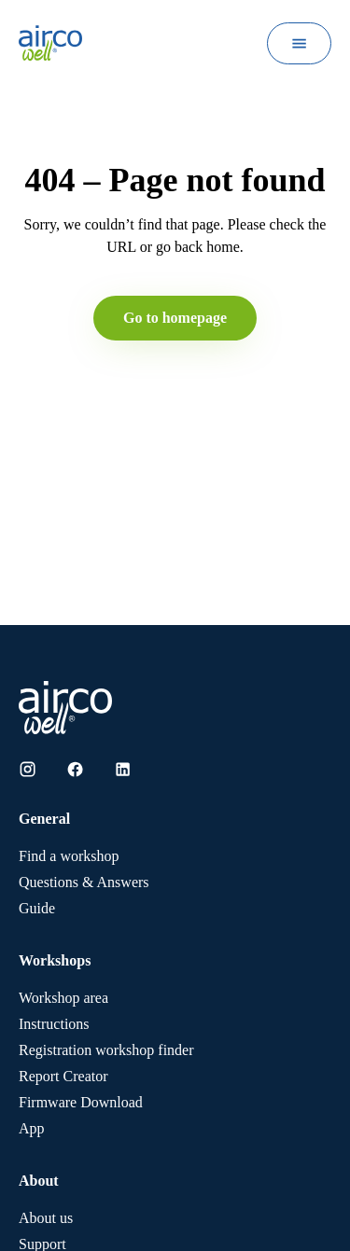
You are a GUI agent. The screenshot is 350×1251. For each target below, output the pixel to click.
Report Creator (63, 1076)
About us (46, 1218)
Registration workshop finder (106, 1050)
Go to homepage (175, 318)
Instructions (54, 1024)
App (32, 1128)
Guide (37, 908)
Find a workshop (69, 856)
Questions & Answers (84, 882)
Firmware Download (81, 1102)
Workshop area (63, 998)
